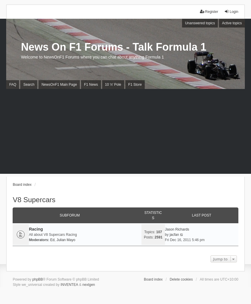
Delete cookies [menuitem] (181, 279)
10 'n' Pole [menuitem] (113, 85)
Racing (36, 229)
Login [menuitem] (231, 11)
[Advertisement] (125, 133)
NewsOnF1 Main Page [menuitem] (59, 85)
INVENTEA (69, 285)
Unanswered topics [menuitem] (200, 23)
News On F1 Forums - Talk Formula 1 (113, 47)
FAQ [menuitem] (12, 85)
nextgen (88, 285)
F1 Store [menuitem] (135, 85)
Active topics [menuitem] (232, 23)
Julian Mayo (65, 240)
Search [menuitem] (28, 85)
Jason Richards (177, 229)
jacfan (174, 235)
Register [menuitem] (209, 11)
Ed (52, 240)
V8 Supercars (34, 200)
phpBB (37, 279)
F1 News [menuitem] (91, 85)
